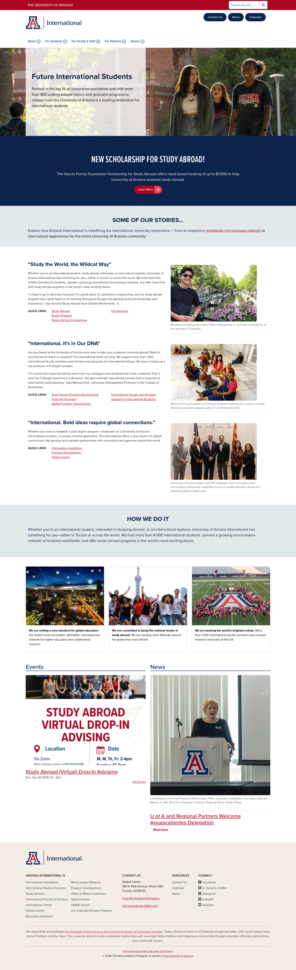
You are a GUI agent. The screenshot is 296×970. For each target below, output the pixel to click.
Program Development (66, 453)
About (32, 41)
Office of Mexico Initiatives (88, 894)
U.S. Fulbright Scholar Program (91, 911)
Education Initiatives (39, 916)
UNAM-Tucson (80, 905)
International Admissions (42, 882)
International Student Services (46, 888)
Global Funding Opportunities (71, 404)
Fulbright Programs (64, 399)
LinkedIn (208, 899)
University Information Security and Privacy (148, 951)
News (236, 17)
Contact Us (215, 17)
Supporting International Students (133, 399)
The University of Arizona (178, 956)
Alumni (135, 41)
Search (263, 5)
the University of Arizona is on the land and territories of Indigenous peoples (114, 932)
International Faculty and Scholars (133, 395)
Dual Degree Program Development (75, 395)
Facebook (209, 882)
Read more (160, 829)
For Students (53, 41)
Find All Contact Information (141, 898)
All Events (139, 782)
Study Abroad (61, 311)
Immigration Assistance (67, 448)
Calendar (255, 17)
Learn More (145, 189)
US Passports (119, 311)
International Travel (39, 905)
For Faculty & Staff (83, 41)
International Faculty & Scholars (47, 899)
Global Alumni (80, 899)
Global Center (61, 457)
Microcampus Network (86, 882)
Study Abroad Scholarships (69, 320)
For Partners (113, 41)
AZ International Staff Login (140, 906)
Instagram (209, 894)
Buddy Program (62, 316)
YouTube (208, 905)
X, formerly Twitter (214, 888)
